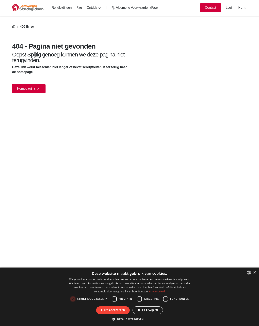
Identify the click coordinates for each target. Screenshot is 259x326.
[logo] (28, 7)
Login (230, 7)
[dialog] (129, 297)
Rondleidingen (62, 7)
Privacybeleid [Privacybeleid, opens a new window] (157, 291)
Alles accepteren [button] (113, 310)
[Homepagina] (13, 26)
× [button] (254, 272)
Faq (79, 7)
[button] (129, 319)
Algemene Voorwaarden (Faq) (134, 7)
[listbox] (249, 273)
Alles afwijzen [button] (147, 310)
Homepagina (29, 89)
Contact (210, 7)
